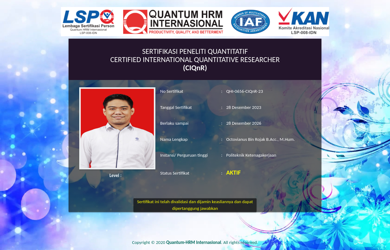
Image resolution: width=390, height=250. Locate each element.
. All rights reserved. (212, 242)
